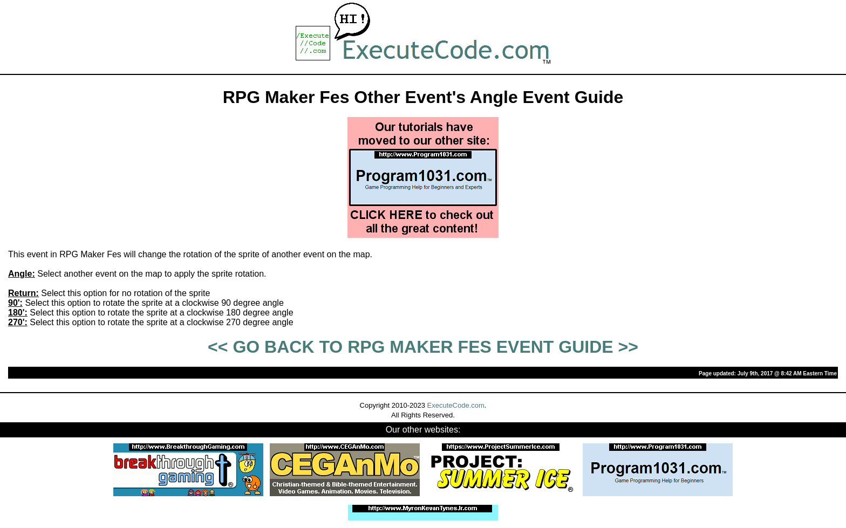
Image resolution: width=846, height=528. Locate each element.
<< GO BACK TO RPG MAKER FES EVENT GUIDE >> (423, 346)
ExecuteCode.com (456, 405)
